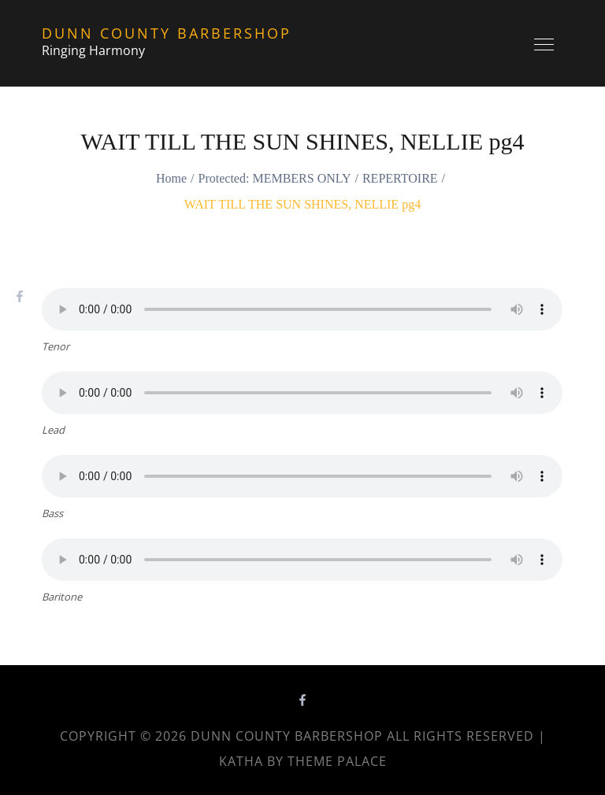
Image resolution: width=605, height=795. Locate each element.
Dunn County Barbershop (166, 33)
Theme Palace (337, 761)
